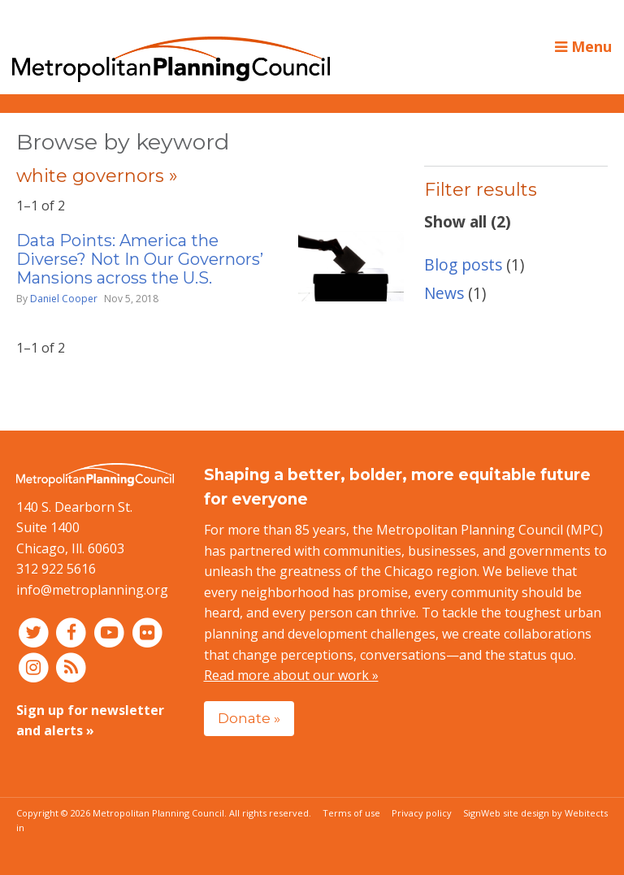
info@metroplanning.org (92, 590)
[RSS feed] (71, 666)
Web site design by (544, 813)
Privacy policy (422, 813)
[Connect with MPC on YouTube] (111, 632)
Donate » (249, 717)
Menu (583, 46)
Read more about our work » (291, 675)
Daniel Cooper (64, 298)
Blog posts (463, 264)
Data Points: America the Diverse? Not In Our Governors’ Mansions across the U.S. (139, 259)
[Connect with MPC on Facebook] (73, 632)
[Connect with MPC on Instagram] (35, 666)
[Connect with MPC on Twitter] (35, 632)
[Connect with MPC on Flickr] (147, 632)
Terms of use (351, 813)
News (444, 293)
